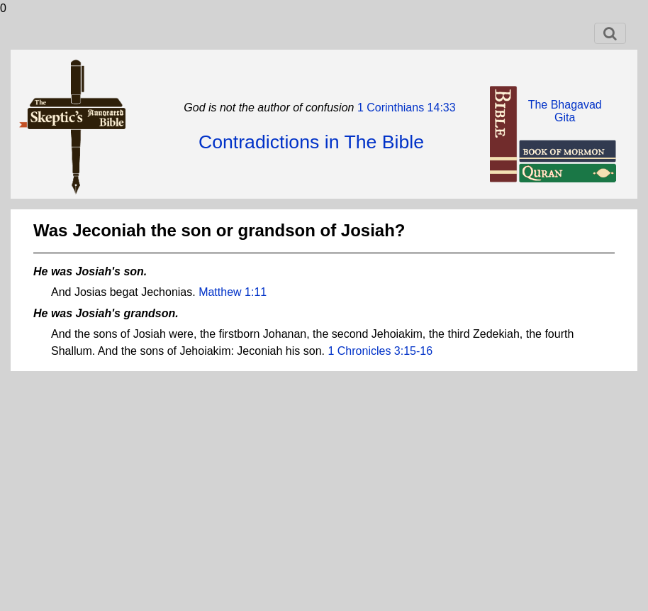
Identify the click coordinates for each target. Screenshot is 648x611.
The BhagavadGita (565, 111)
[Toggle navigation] (610, 33)
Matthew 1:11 (233, 292)
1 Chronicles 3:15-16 (380, 351)
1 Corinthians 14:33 (404, 107)
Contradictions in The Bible (311, 142)
